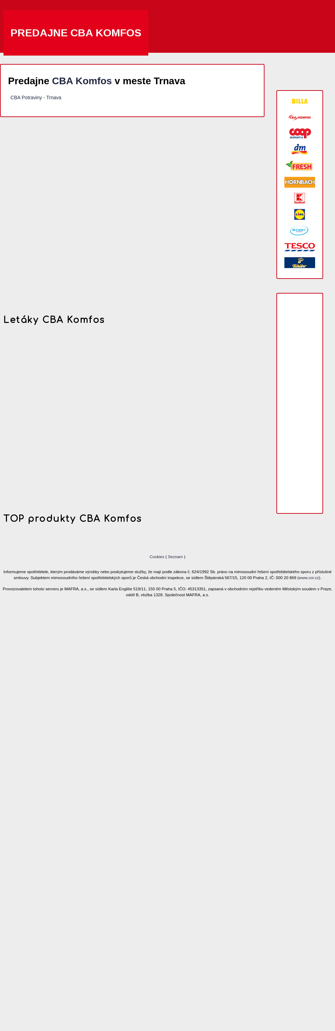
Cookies (157, 556)
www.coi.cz (309, 577)
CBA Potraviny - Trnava (35, 97)
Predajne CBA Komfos (75, 32)
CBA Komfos (82, 80)
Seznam (175, 556)
